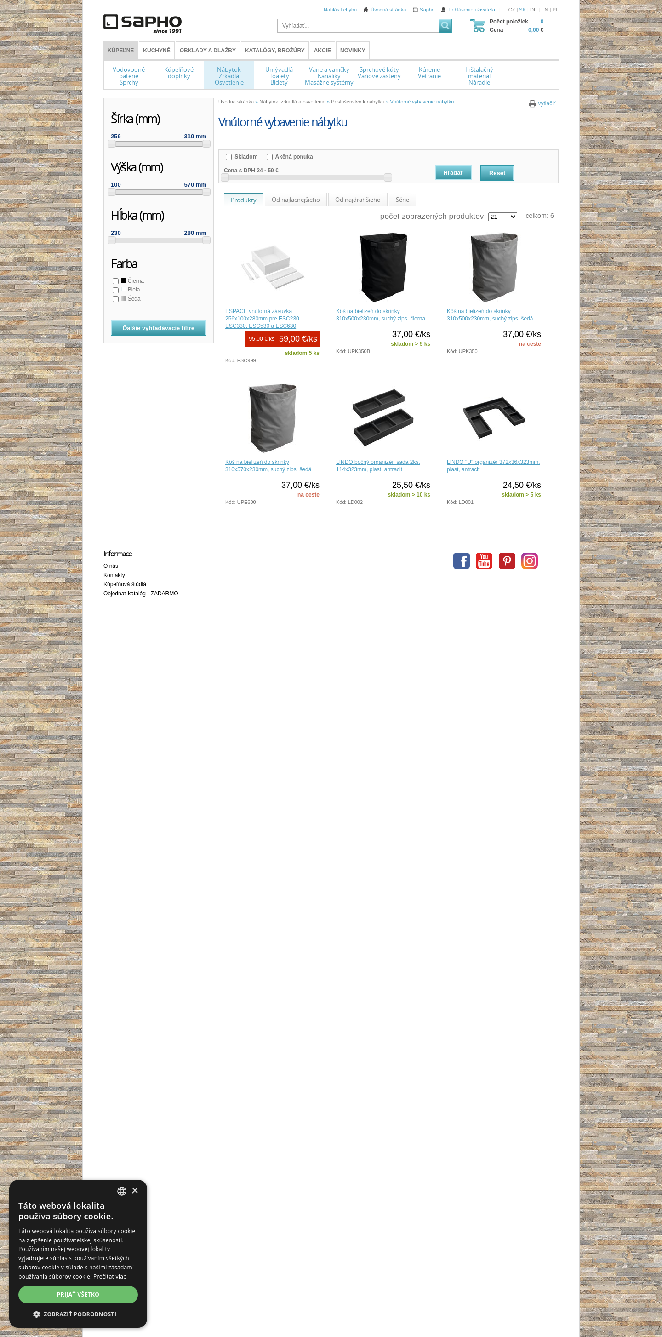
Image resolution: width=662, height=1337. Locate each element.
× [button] (134, 1191)
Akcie (322, 50)
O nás (110, 566)
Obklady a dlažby (208, 50)
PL (556, 9)
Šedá (130, 299)
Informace (117, 553)
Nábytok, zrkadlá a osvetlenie (292, 101)
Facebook (461, 561)
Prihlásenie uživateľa (471, 9)
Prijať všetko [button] (78, 1294)
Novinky (352, 50)
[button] (78, 1314)
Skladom (245, 157)
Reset (497, 173)
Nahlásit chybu (340, 9)
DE (533, 9)
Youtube (484, 561)
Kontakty (114, 575)
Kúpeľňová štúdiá (124, 584)
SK (522, 9)
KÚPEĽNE (121, 50)
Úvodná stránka (388, 9)
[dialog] (78, 1254)
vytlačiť (546, 103)
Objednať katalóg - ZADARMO (140, 593)
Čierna (132, 281)
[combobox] (121, 1191)
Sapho (427, 9)
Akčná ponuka (293, 157)
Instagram (529, 561)
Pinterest (507, 561)
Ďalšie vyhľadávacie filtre (158, 328)
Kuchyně (156, 50)
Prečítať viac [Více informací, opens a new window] (109, 1276)
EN (544, 9)
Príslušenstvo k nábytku (357, 101)
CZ (511, 9)
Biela (130, 289)
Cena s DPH (239, 170)
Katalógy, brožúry (275, 50)
